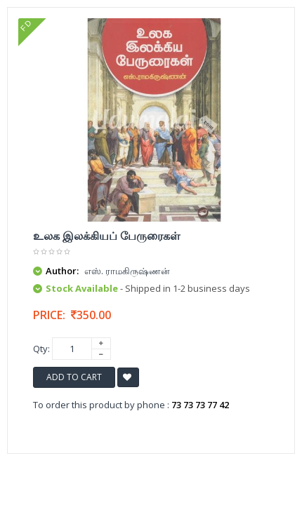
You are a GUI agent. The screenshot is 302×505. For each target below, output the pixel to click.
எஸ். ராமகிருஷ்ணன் (127, 270)
